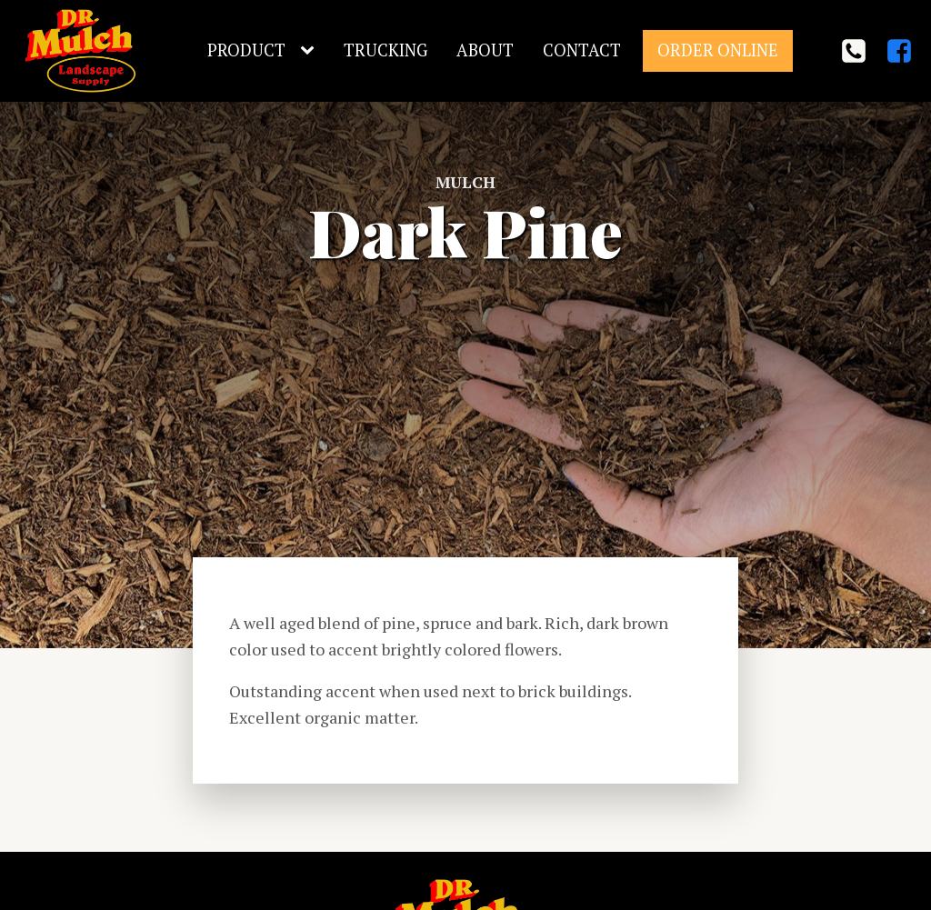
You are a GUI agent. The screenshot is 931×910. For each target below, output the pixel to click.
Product (246, 50)
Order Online (717, 50)
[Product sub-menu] (311, 51)
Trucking (385, 50)
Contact (582, 50)
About (485, 50)
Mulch (465, 182)
